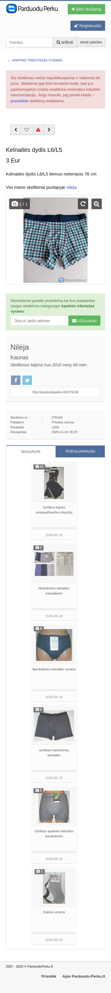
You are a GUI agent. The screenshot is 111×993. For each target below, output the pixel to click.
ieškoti (65, 42)
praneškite (19, 101)
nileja (71, 187)
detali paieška (91, 42)
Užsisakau (84, 320)
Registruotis (87, 25)
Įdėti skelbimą (86, 9)
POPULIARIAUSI (80, 451)
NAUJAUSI (30, 451)
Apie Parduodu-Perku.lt (83, 976)
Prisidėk (49, 976)
